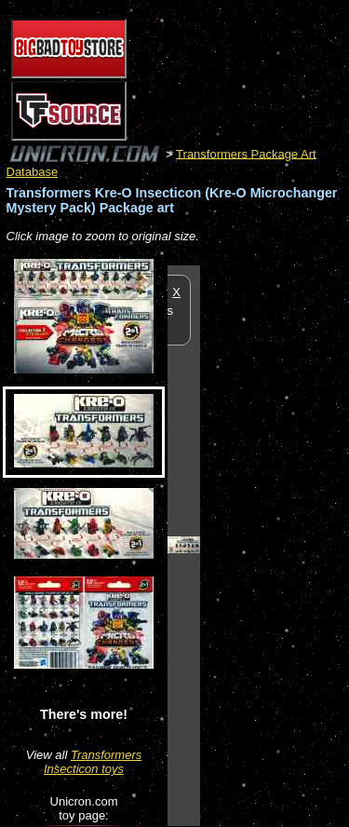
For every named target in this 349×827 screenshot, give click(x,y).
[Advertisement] (274, 544)
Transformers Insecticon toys (92, 762)
